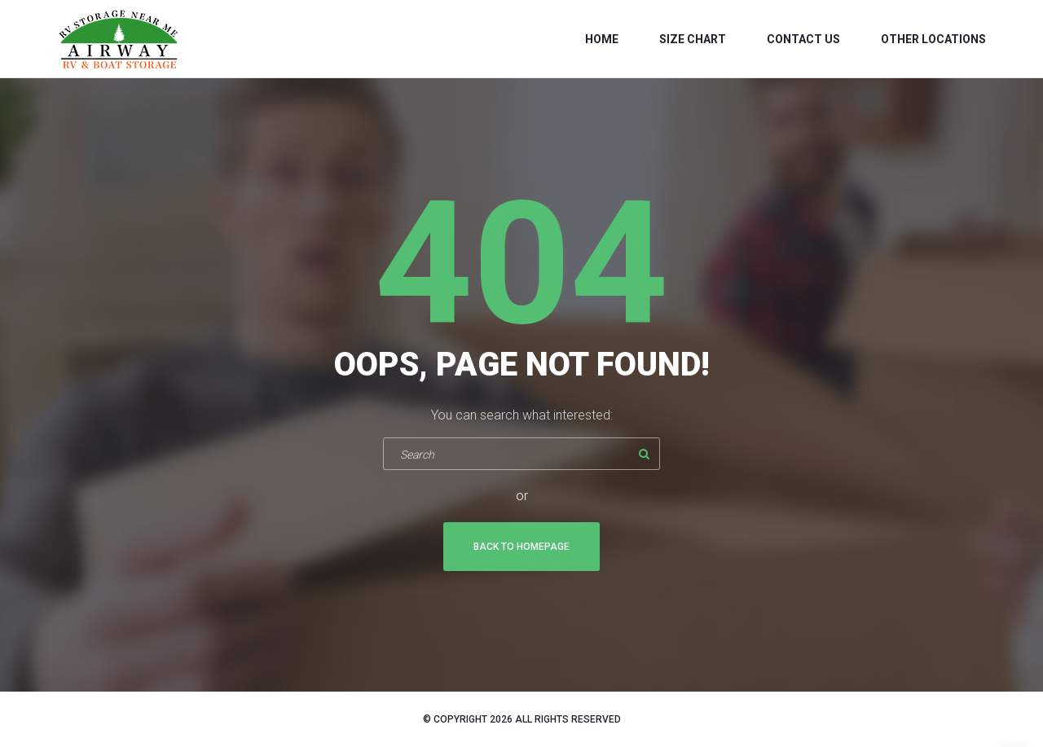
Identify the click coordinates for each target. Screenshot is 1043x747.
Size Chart (692, 39)
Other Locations (933, 39)
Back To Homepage (521, 546)
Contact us (803, 39)
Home (601, 39)
